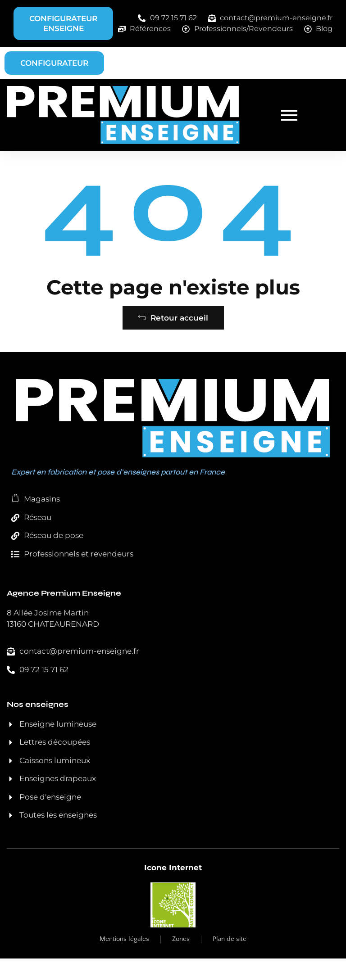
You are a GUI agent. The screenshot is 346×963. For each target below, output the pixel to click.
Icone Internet (173, 872)
